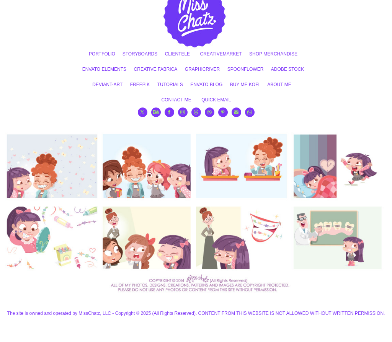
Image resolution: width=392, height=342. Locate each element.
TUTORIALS (170, 84)
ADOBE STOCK (287, 69)
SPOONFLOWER (245, 69)
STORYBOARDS (140, 54)
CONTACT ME (176, 100)
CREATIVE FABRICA (156, 69)
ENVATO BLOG (206, 84)
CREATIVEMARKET (221, 54)
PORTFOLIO (102, 54)
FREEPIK (140, 84)
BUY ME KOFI (245, 84)
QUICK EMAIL (216, 100)
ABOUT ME (279, 84)
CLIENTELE (177, 54)
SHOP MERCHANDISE (273, 54)
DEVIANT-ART (107, 84)
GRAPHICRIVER (202, 69)
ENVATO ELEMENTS (104, 69)
